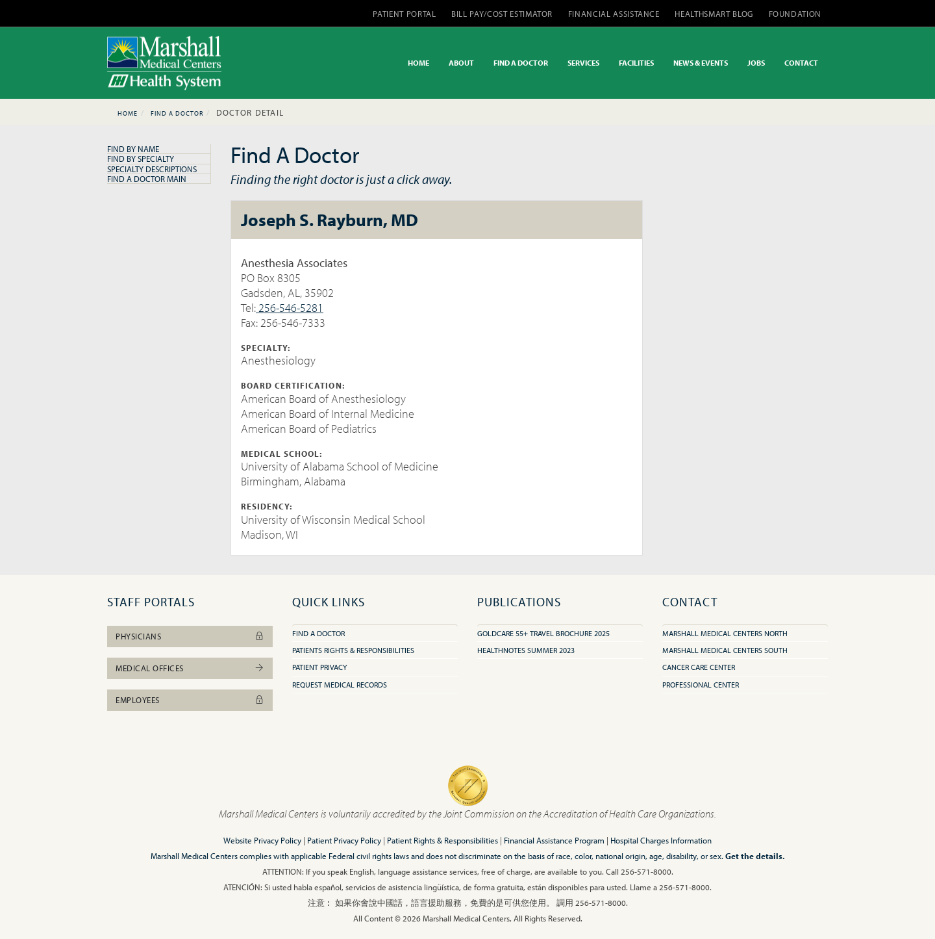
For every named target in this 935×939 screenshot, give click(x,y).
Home (128, 113)
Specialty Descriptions (152, 169)
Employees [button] (190, 700)
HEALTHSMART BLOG (714, 13)
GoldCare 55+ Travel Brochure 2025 (543, 633)
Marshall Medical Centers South (725, 650)
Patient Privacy (319, 667)
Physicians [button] (190, 636)
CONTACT (801, 63)
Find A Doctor (177, 113)
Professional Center (700, 684)
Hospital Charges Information (661, 840)
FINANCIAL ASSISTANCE (614, 13)
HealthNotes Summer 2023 (526, 650)
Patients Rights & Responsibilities (353, 650)
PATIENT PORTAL (404, 13)
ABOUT (461, 63)
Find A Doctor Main (146, 179)
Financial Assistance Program (554, 840)
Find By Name (133, 149)
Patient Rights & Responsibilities (442, 840)
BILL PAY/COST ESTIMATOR (502, 13)
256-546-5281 (289, 307)
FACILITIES (636, 63)
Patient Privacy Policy (344, 840)
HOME (418, 63)
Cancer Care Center (698, 667)
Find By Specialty (140, 158)
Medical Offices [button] (190, 668)
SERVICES (583, 63)
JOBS (756, 63)
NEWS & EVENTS (700, 63)
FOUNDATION (795, 13)
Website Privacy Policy (262, 840)
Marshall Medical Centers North (725, 633)
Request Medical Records (339, 684)
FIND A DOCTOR (520, 63)
